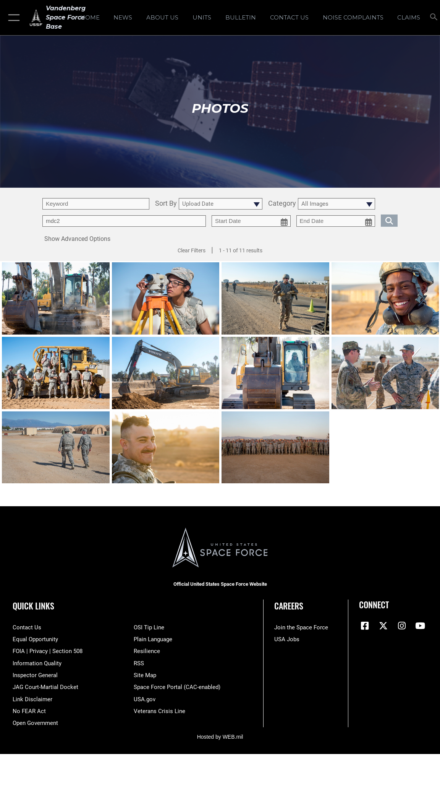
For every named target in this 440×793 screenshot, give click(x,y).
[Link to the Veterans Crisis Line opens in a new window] (159, 711)
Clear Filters (191, 250)
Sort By (166, 203)
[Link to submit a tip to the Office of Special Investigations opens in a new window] (149, 627)
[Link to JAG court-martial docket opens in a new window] (45, 687)
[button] (12, 17)
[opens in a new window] (353, 17)
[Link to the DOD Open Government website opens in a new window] (35, 723)
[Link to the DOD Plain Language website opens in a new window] (153, 639)
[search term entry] (95, 204)
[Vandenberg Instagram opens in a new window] (402, 626)
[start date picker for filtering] (251, 221)
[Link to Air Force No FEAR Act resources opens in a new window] (29, 711)
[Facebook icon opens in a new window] (364, 626)
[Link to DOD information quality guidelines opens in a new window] (37, 663)
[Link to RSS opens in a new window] (139, 663)
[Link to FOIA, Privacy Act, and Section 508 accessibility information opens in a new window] (47, 651)
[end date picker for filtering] (335, 221)
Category (282, 203)
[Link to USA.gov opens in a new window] (144, 699)
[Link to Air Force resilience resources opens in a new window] (147, 651)
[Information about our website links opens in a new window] (32, 699)
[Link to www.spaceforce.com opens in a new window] (301, 627)
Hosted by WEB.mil (220, 737)
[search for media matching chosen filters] (389, 220)
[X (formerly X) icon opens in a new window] (383, 626)
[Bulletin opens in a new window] (240, 17)
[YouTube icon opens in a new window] (420, 626)
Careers (288, 606)
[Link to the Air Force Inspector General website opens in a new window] (35, 675)
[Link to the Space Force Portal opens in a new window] (177, 687)
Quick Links (33, 606)
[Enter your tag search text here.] (124, 221)
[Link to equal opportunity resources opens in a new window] (35, 639)
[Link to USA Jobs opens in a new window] (286, 639)
